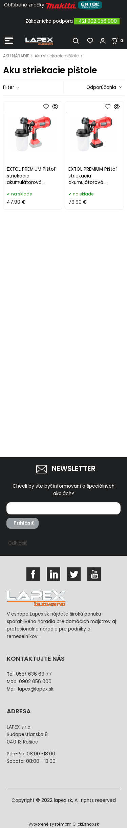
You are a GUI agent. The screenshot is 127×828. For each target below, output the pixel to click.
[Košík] (119, 40)
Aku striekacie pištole (57, 56)
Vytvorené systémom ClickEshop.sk (63, 824)
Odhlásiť (17, 543)
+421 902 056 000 (96, 21)
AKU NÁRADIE (16, 56)
